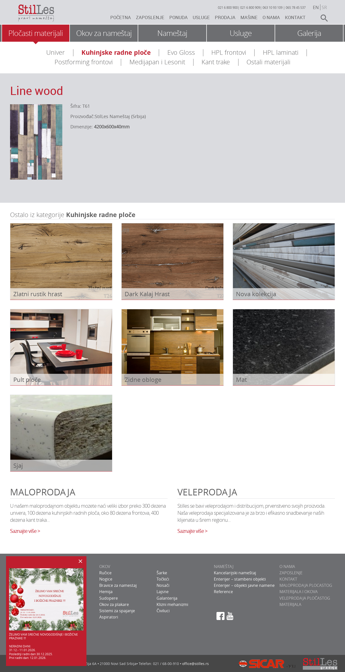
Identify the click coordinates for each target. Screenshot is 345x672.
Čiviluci (163, 610)
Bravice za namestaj (118, 585)
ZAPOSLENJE (291, 573)
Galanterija (167, 598)
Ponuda (178, 17)
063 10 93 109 (272, 7)
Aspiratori (108, 617)
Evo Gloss (181, 52)
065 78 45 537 (296, 7)
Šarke (162, 573)
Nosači (163, 585)
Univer (55, 52)
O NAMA (287, 566)
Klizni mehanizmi (172, 604)
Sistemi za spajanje (117, 610)
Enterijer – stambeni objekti (240, 579)
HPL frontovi (228, 52)
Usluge (201, 17)
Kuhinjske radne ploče (116, 52)
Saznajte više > (25, 531)
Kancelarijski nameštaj (235, 573)
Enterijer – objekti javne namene (244, 585)
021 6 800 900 (228, 7)
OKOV (104, 566)
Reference (223, 591)
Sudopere (108, 598)
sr (324, 7)
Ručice (105, 573)
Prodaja (225, 17)
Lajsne (163, 591)
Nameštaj (172, 33)
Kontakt (295, 17)
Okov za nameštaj (104, 33)
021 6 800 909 (250, 7)
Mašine (249, 17)
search (322, 18)
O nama (271, 17)
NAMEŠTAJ (223, 566)
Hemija (106, 591)
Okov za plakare (114, 604)
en (316, 7)
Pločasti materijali (35, 33)
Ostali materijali (268, 62)
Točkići (163, 579)
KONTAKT (288, 579)
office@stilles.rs (195, 663)
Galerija (309, 33)
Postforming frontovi (84, 62)
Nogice (105, 579)
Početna (120, 17)
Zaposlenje (150, 17)
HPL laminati (281, 52)
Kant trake (216, 62)
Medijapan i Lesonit (157, 62)
